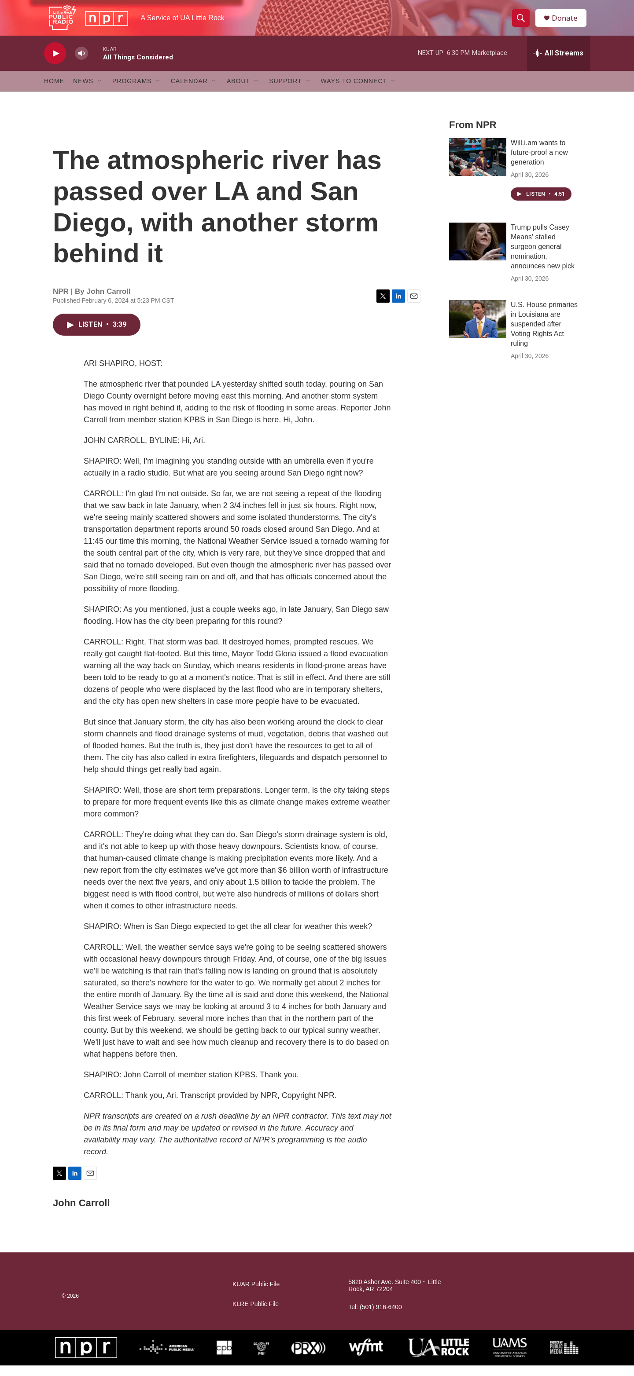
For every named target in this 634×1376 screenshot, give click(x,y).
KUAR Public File (256, 1295)
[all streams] (558, 63)
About (238, 91)
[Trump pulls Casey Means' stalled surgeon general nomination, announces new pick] (477, 252)
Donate (567, 23)
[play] (55, 64)
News (83, 91)
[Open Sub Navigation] (99, 91)
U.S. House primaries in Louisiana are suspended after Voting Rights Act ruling (544, 334)
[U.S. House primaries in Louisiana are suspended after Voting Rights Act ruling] (477, 329)
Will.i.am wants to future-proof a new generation (539, 163)
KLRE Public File (255, 1314)
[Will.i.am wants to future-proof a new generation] (477, 168)
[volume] (81, 64)
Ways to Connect (354, 91)
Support (285, 91)
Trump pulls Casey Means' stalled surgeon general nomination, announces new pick (543, 257)
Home (54, 91)
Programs (132, 91)
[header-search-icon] (523, 23)
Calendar (189, 91)
